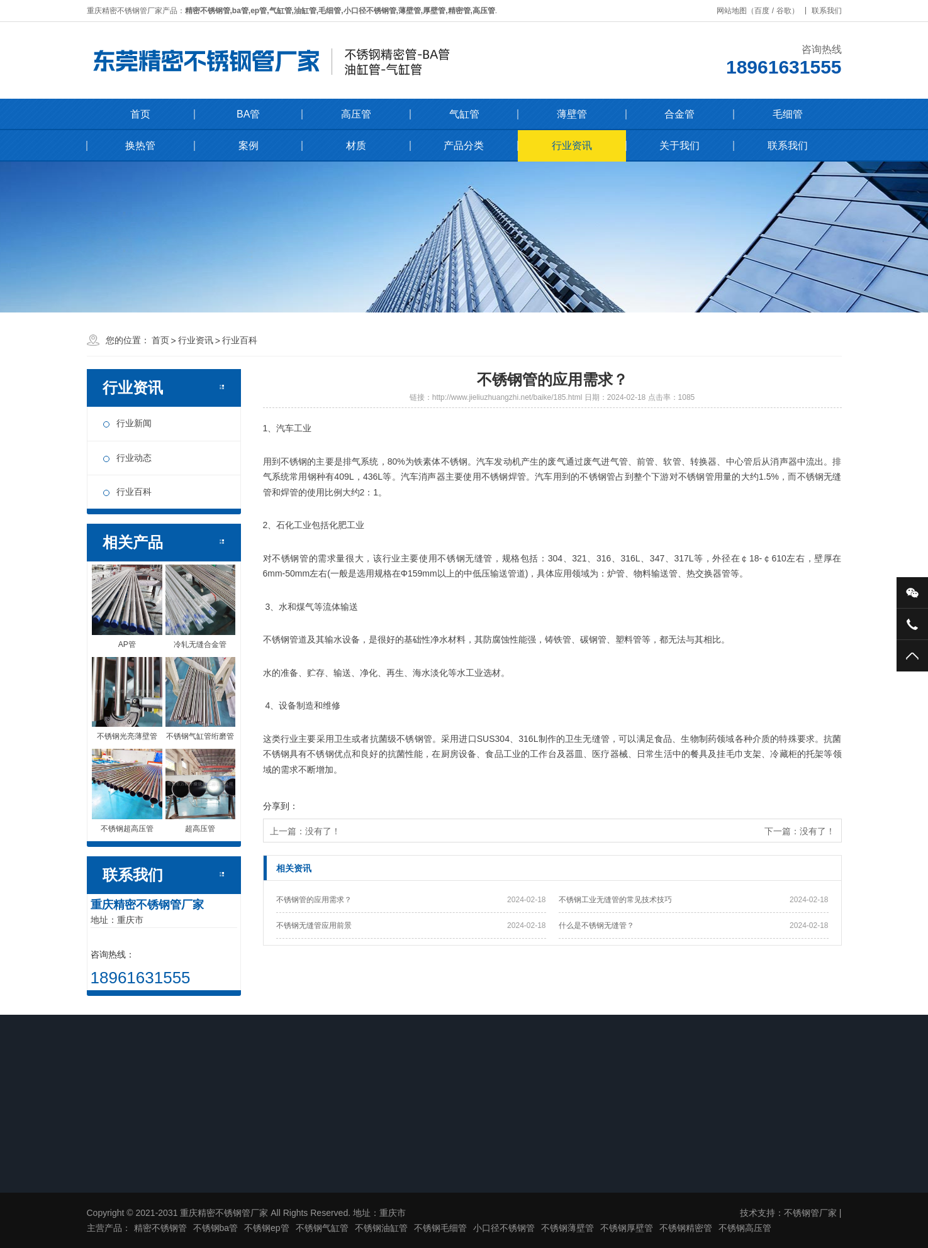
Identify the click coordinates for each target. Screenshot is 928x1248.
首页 (140, 114)
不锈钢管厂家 (810, 1213)
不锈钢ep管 (266, 1228)
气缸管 (464, 114)
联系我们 (833, 10)
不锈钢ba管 (215, 1228)
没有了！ (322, 831)
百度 (768, 10)
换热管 (140, 145)
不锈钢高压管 (744, 1228)
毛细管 (788, 114)
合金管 (679, 114)
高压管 (356, 114)
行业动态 (134, 458)
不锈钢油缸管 (381, 1228)
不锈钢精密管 (685, 1228)
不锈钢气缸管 (322, 1228)
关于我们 (679, 145)
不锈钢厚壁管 (626, 1228)
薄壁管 (572, 114)
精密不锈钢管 (160, 1228)
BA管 (248, 114)
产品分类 (464, 145)
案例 (248, 145)
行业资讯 (572, 145)
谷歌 (790, 10)
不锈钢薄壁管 (567, 1228)
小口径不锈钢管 (504, 1228)
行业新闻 (134, 423)
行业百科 (239, 340)
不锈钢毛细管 (440, 1228)
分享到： (280, 806)
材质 (356, 145)
